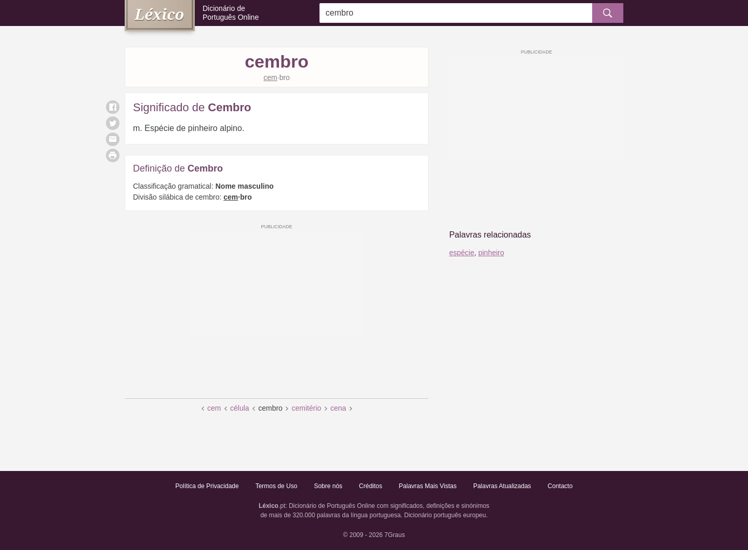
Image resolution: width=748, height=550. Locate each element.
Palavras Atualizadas (502, 486)
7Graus (394, 535)
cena (338, 408)
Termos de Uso (277, 486)
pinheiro (491, 252)
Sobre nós (328, 486)
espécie (461, 252)
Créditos (370, 486)
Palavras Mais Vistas (428, 486)
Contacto (559, 486)
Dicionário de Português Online (231, 12)
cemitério (306, 408)
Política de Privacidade (207, 486)
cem (214, 408)
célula (239, 408)
